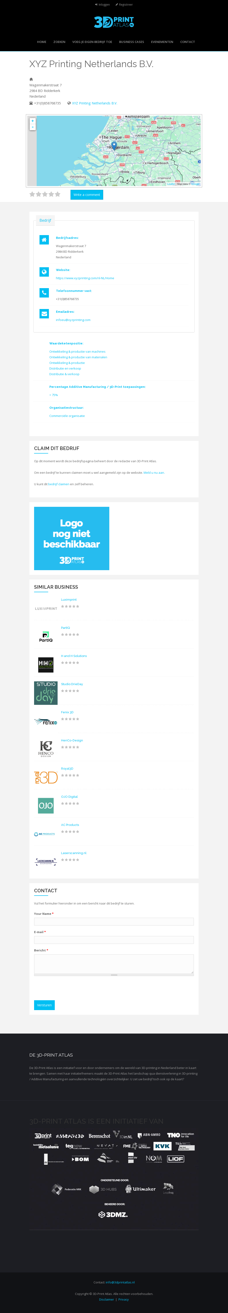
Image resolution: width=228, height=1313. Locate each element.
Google (195, 184)
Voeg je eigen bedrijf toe (92, 42)
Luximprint (69, 599)
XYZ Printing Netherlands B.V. (94, 103)
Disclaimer (106, 1299)
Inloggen (104, 4)
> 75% (53, 395)
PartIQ (65, 628)
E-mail (40, 932)
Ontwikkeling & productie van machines (77, 351)
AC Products (70, 825)
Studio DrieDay (72, 684)
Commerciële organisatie (67, 416)
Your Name (44, 914)
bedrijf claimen (58, 484)
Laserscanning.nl (73, 853)
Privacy (123, 1299)
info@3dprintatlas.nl (120, 1282)
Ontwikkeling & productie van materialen (78, 357)
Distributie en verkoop (65, 368)
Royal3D (67, 768)
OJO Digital (69, 796)
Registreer (126, 4)
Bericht (41, 950)
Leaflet (171, 184)
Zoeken (59, 42)
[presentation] (72, 989)
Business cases (131, 42)
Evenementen (162, 42)
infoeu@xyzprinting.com (73, 320)
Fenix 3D (67, 712)
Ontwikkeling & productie (67, 363)
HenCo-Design (72, 740)
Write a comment (87, 194)
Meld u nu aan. (154, 472)
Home (41, 42)
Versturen (44, 1005)
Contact (187, 42)
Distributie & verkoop (64, 374)
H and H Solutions (74, 656)
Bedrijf (45, 220)
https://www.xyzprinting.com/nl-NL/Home (85, 278)
